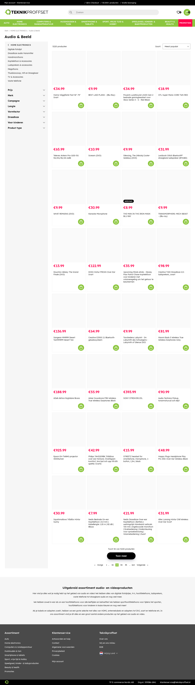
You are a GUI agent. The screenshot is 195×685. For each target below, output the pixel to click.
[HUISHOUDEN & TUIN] (68, 23)
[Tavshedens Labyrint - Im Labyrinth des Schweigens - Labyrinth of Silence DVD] (138, 311)
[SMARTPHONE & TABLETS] (89, 23)
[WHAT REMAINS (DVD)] (69, 187)
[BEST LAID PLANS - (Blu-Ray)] (103, 68)
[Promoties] (185, 23)
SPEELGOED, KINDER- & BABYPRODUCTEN (22, 663)
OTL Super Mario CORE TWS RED (173, 95)
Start (6, 31)
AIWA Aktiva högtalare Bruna (66, 398)
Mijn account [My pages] (58, 661)
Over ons (103, 639)
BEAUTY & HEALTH (12, 667)
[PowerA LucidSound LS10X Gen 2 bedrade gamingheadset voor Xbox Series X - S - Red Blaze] (138, 68)
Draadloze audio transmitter (20, 53)
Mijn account (9, 3)
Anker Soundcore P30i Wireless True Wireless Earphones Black (102, 399)
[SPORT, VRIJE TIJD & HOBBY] (113, 23)
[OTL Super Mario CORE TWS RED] (173, 68)
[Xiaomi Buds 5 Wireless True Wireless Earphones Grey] (173, 311)
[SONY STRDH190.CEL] (138, 371)
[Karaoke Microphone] (103, 187)
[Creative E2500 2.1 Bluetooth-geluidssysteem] (103, 311)
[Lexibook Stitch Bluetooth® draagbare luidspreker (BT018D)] (173, 129)
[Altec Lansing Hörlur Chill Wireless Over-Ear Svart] (173, 493)
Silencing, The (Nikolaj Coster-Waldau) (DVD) (136, 156)
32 (113, 565)
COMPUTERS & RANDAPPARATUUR (18, 647)
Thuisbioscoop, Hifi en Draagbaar (23, 73)
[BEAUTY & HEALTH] (169, 23)
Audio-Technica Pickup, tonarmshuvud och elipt (169, 399)
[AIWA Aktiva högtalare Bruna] (69, 371)
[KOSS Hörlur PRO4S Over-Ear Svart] (103, 245)
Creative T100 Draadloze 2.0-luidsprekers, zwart (171, 273)
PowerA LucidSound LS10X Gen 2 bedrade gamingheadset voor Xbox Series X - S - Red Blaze (138, 97)
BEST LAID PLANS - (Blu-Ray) (101, 95)
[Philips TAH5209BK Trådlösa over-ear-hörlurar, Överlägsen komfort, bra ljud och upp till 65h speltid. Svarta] (103, 430)
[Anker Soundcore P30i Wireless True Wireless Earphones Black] (103, 371)
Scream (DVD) (94, 155)
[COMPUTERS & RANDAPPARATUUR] (43, 23)
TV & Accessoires (15, 77)
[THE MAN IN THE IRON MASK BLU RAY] (138, 187)
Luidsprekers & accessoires (20, 65)
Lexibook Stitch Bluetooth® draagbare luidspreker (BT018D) (172, 156)
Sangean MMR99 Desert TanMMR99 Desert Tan (64, 338)
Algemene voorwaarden (63, 647)
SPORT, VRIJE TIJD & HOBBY (16, 659)
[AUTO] (6, 23)
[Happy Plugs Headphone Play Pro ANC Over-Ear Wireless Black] (173, 430)
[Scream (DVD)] (103, 129)
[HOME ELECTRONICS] (19, 23)
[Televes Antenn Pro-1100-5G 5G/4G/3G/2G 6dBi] (69, 129)
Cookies (55, 655)
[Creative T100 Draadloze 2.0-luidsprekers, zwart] (173, 245)
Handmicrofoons (15, 57)
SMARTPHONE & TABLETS (15, 655)
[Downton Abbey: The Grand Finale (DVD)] (69, 245)
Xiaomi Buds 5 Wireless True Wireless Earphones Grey (170, 338)
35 (126, 565)
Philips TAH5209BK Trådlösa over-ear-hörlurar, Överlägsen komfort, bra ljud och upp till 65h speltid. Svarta (103, 460)
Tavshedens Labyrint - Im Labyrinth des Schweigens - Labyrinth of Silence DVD (135, 340)
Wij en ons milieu (107, 643)
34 (121, 565)
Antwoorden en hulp (61, 639)
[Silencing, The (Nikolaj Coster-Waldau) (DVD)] (138, 129)
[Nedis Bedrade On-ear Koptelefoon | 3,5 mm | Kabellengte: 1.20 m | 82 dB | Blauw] (103, 493)
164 (133, 565)
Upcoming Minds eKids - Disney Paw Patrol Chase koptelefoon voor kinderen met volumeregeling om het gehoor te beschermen (138, 277)
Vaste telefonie (14, 81)
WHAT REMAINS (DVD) (63, 214)
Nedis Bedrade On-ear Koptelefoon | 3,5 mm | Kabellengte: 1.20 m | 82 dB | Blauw (100, 523)
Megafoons (13, 69)
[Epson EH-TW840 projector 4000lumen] (69, 430)
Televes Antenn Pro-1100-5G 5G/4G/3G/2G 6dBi (66, 156)
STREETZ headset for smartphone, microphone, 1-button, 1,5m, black (136, 459)
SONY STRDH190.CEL (133, 398)
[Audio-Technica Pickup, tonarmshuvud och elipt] (173, 371)
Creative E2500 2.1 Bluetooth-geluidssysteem (101, 338)
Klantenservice (23, 3)
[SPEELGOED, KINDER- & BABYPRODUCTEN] (143, 23)
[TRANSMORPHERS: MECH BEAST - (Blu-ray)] (173, 187)
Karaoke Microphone (97, 214)
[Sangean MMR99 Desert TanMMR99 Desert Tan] (69, 311)
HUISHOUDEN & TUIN (13, 651)
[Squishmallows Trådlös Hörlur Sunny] (69, 493)
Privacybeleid (58, 651)
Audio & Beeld (34, 31)
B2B (101, 647)
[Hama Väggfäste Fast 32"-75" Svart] (69, 68)
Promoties (9, 671)
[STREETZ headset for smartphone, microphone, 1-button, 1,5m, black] (138, 430)
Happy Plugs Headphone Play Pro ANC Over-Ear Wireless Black (173, 457)
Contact (55, 643)
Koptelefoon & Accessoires (20, 61)
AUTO (7, 639)
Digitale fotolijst (15, 49)
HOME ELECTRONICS (18, 31)
